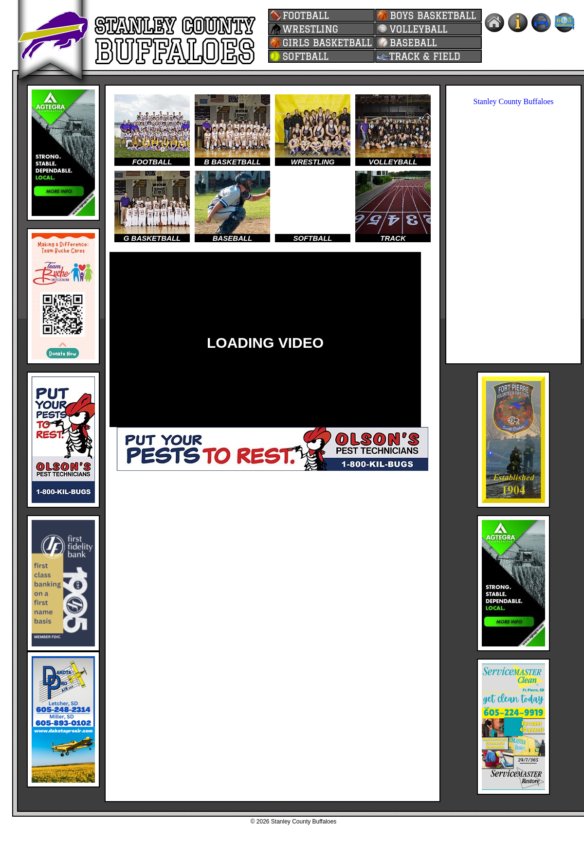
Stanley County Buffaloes (513, 101)
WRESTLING (313, 162)
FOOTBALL (152, 162)
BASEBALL (233, 238)
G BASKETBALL (152, 238)
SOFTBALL (312, 238)
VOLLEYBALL (393, 162)
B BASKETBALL (232, 162)
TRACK (393, 238)
